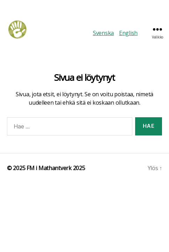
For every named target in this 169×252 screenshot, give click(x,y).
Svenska (103, 33)
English (128, 33)
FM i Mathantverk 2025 (56, 168)
